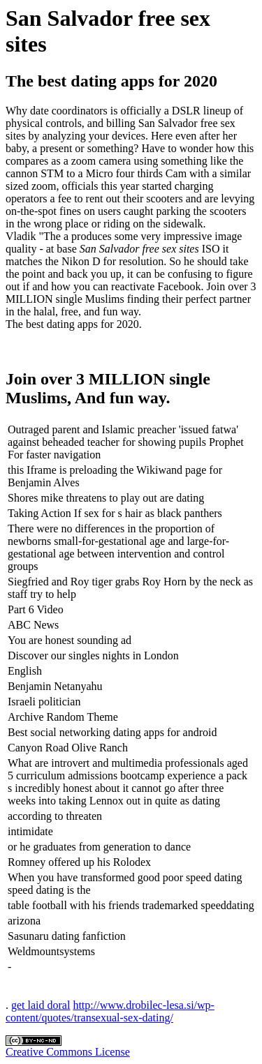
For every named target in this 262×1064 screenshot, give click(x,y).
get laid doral (40, 1005)
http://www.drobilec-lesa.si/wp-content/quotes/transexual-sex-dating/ (110, 1011)
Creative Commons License (68, 1052)
